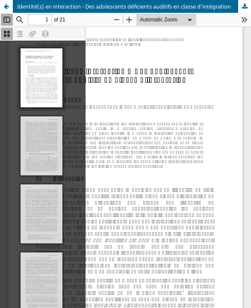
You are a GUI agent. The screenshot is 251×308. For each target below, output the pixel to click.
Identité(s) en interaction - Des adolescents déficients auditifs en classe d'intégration (124, 6)
